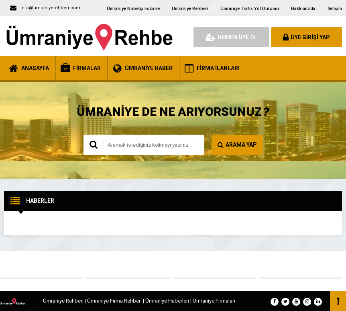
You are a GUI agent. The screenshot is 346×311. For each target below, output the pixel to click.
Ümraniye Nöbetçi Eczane (133, 8)
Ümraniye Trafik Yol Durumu (249, 8)
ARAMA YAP (237, 145)
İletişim (335, 8)
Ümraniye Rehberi (190, 8)
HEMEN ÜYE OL (231, 37)
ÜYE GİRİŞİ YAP (306, 37)
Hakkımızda (303, 8)
